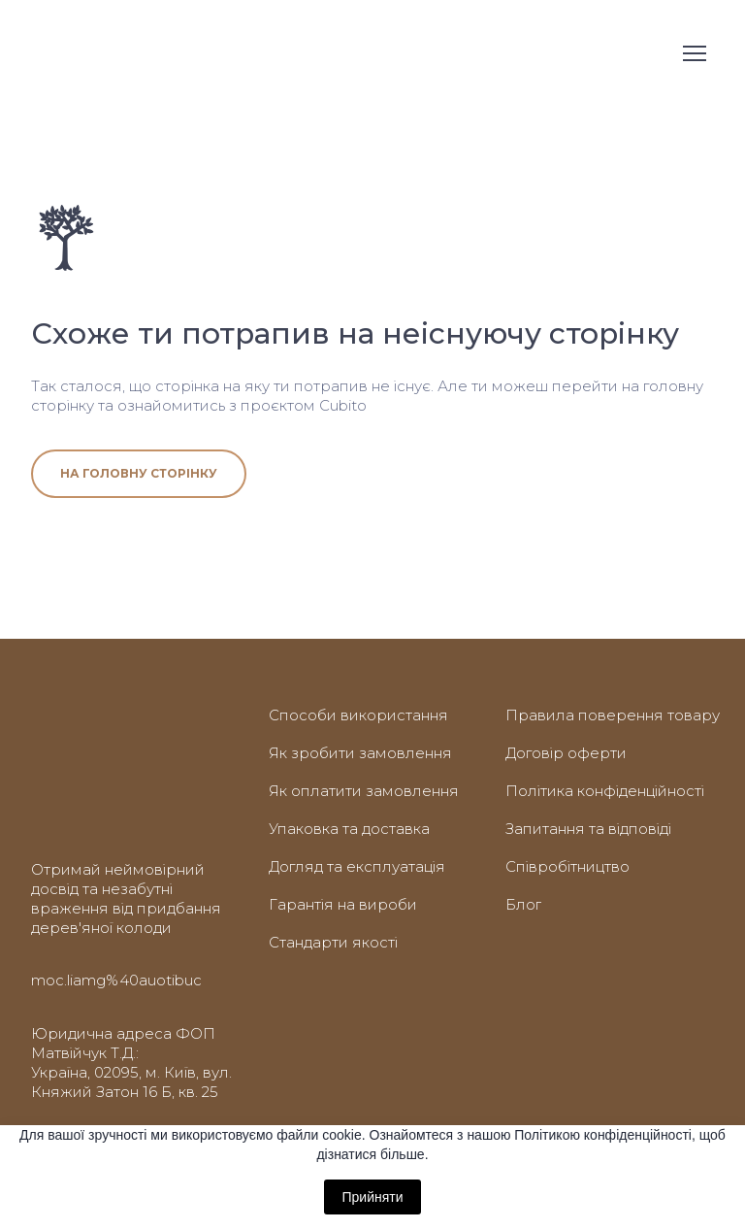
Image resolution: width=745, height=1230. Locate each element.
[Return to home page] (65, 53)
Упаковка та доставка (349, 828)
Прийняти (372, 1197)
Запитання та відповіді (588, 828)
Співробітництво (567, 866)
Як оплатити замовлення (364, 790)
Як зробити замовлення (360, 753)
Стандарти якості (333, 942)
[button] (138, 473)
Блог (523, 904)
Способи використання (358, 715)
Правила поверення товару (612, 715)
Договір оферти (566, 753)
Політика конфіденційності (604, 790)
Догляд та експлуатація (357, 866)
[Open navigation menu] (694, 53)
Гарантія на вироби (343, 904)
